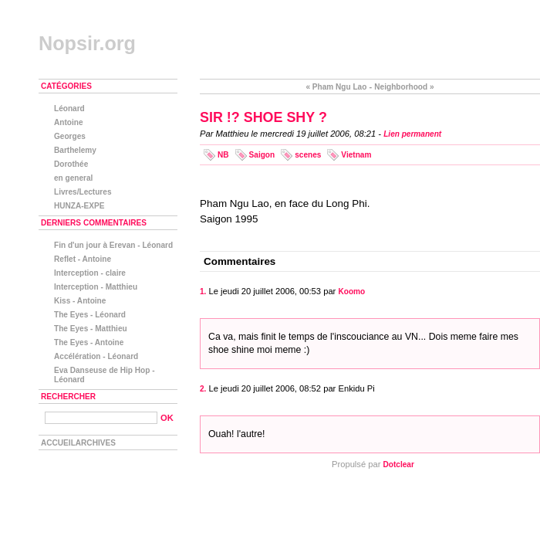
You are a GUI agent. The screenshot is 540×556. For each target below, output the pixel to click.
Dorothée (71, 164)
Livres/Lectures (83, 192)
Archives (96, 443)
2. (203, 389)
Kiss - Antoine (80, 301)
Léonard (69, 108)
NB (223, 155)
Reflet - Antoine (82, 259)
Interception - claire (90, 273)
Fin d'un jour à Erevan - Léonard (113, 245)
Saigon (262, 155)
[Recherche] (101, 418)
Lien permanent (412, 134)
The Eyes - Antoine (88, 342)
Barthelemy (75, 150)
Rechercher (68, 396)
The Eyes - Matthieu (90, 328)
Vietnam (356, 155)
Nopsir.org (87, 43)
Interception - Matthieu (95, 287)
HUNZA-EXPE (79, 206)
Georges (70, 136)
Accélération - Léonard (96, 356)
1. (203, 291)
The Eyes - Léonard (90, 314)
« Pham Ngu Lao (335, 87)
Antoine (68, 122)
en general (73, 178)
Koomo (351, 291)
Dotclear (398, 464)
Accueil (58, 443)
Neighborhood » (404, 87)
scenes (308, 155)
